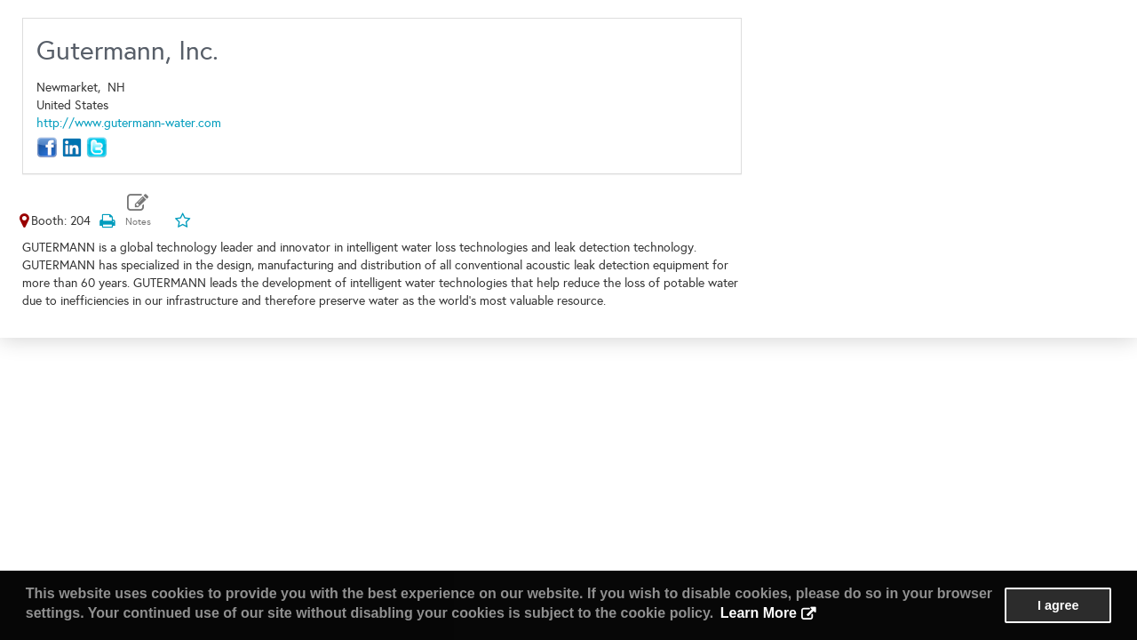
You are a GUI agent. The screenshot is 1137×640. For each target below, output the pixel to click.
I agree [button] (1058, 605)
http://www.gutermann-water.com (128, 123)
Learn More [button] (758, 612)
